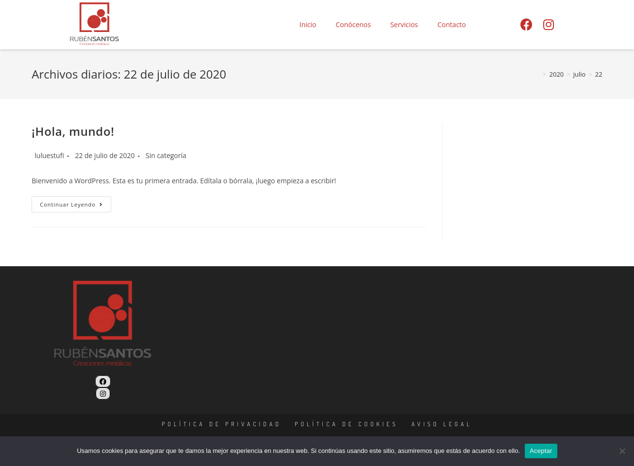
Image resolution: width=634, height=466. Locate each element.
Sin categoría (166, 155)
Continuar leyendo (75, 202)
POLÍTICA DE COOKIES (346, 424)
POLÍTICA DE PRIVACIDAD (222, 424)
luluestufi (49, 155)
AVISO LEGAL (442, 424)
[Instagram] (103, 393)
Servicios (404, 24)
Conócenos (353, 24)
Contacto (451, 24)
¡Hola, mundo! (73, 131)
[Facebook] (103, 381)
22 (598, 74)
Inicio (308, 24)
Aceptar (541, 450)
